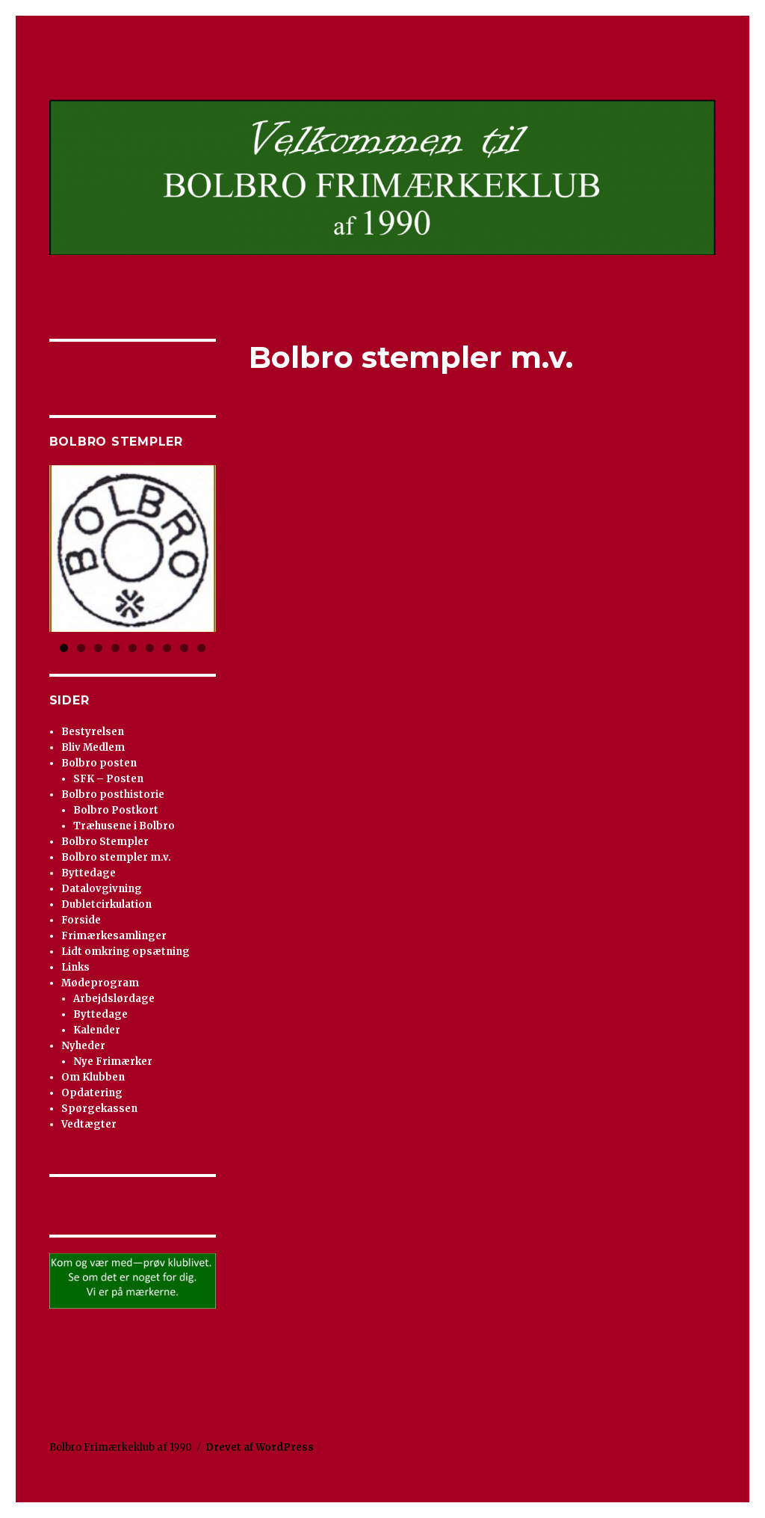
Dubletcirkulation (106, 904)
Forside (81, 920)
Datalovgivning (101, 888)
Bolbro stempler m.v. (116, 857)
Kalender (96, 1030)
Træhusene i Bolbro (124, 826)
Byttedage (88, 873)
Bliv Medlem (93, 747)
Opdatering (92, 1093)
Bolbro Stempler (105, 841)
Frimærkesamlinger (114, 935)
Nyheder (83, 1045)
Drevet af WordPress (259, 1447)
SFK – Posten (108, 778)
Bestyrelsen (92, 731)
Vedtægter (89, 1124)
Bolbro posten (99, 763)
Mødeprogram (100, 983)
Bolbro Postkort (115, 810)
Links (75, 967)
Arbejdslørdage (114, 998)
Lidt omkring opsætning (125, 951)
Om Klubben (93, 1077)
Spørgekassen (99, 1108)
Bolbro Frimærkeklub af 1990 (120, 1447)
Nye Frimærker (112, 1061)
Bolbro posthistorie (112, 794)
